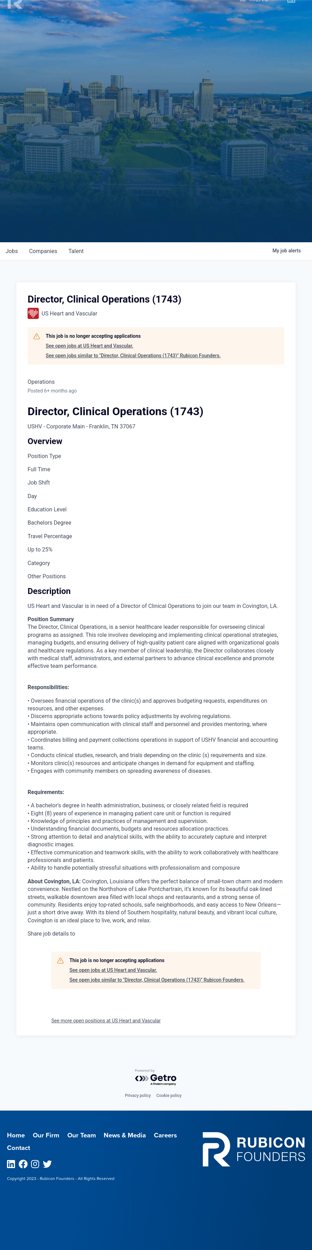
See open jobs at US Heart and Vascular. (89, 346)
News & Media (125, 1135)
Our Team (81, 1135)
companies (43, 251)
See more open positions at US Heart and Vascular (106, 1020)
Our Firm (46, 1135)
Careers (165, 1135)
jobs (12, 251)
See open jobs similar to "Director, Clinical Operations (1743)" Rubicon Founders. (133, 355)
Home (16, 1135)
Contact (18, 1148)
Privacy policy (138, 1095)
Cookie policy (168, 1095)
